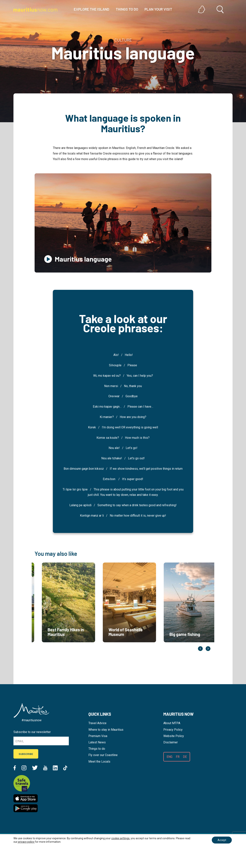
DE (185, 757)
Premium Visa (97, 736)
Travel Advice (97, 723)
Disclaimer (170, 742)
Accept (221, 840)
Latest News (97, 742)
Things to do (96, 748)
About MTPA (171, 723)
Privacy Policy (173, 729)
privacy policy (26, 841)
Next (208, 648)
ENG (169, 757)
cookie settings (120, 838)
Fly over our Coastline (103, 755)
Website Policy (173, 736)
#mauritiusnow (32, 720)
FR (178, 757)
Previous (200, 648)
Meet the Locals (99, 761)
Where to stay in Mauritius (105, 729)
